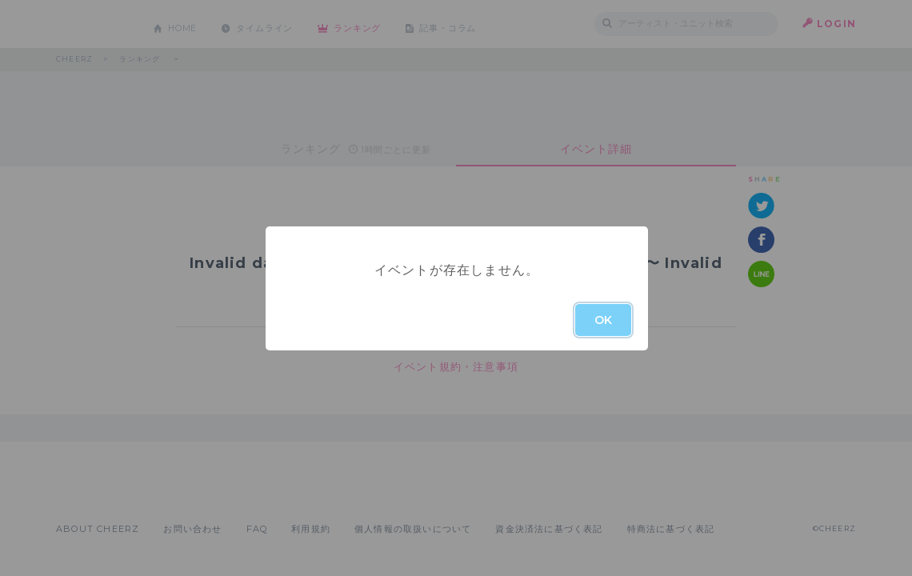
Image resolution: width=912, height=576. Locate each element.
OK (603, 320)
